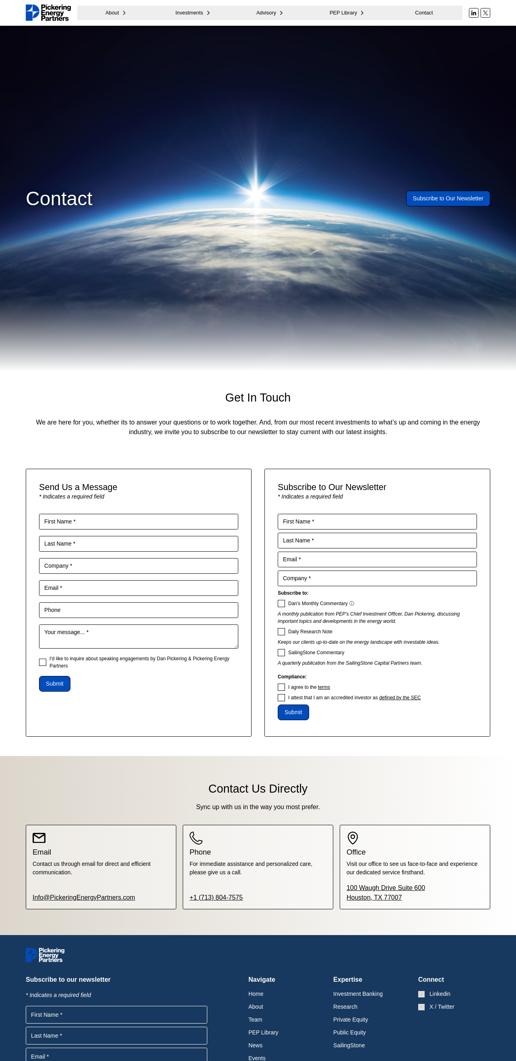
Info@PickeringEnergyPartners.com (84, 897)
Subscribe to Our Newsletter (448, 198)
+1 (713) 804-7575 (216, 897)
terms (324, 687)
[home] (48, 12)
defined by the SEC (400, 697)
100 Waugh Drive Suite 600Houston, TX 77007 (386, 892)
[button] (115, 13)
